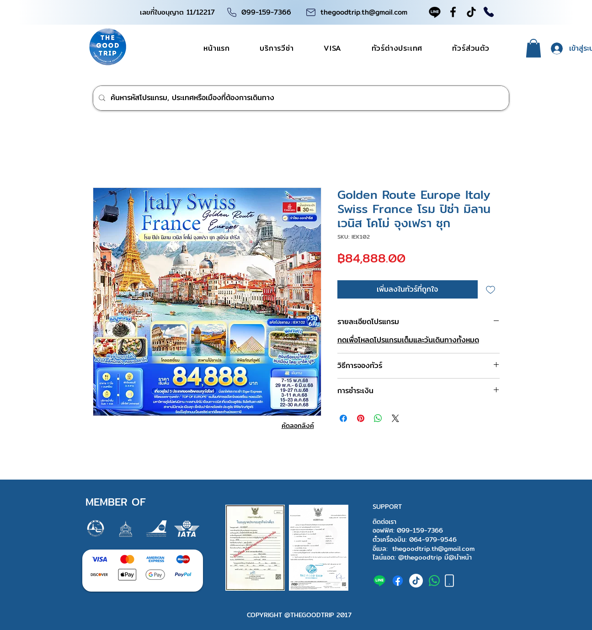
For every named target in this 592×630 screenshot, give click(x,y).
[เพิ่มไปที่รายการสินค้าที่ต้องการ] (490, 289)
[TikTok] (471, 12)
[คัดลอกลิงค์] (298, 426)
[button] (533, 48)
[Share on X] (395, 418)
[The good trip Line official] (379, 580)
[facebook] (398, 580)
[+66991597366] (434, 580)
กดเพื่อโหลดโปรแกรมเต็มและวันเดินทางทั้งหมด (408, 340)
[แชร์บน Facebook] (343, 418)
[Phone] (232, 12)
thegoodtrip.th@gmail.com (363, 12)
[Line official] (435, 12)
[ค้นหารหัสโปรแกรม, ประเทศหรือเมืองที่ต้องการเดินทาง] (300, 98)
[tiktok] (416, 580)
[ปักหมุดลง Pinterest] (360, 418)
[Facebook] (453, 12)
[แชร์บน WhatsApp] (378, 418)
